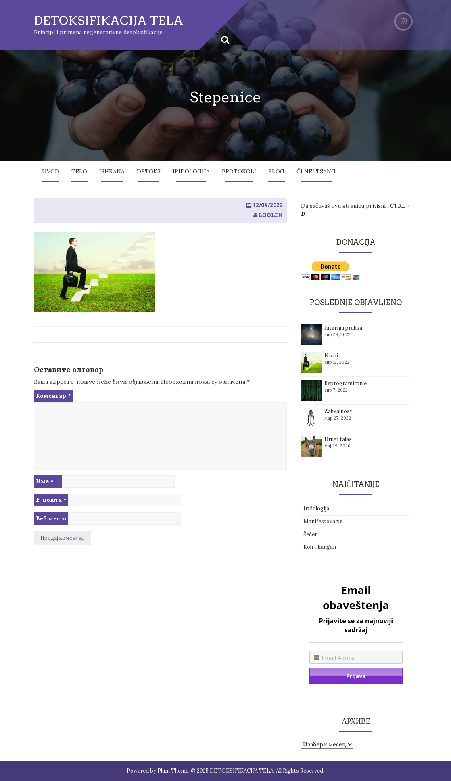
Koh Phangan (319, 546)
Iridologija (191, 171)
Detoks (149, 171)
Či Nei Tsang (316, 171)
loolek (271, 215)
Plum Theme (172, 770)
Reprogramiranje (345, 383)
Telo (79, 171)
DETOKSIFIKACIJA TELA (108, 20)
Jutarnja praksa (343, 327)
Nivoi (331, 355)
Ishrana (112, 171)
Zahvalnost (338, 411)
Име (45, 481)
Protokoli (239, 171)
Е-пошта (51, 499)
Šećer (310, 534)
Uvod (50, 171)
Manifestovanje (322, 521)
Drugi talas (338, 439)
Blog (276, 171)
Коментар (53, 395)
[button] (94, 272)
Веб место (51, 518)
